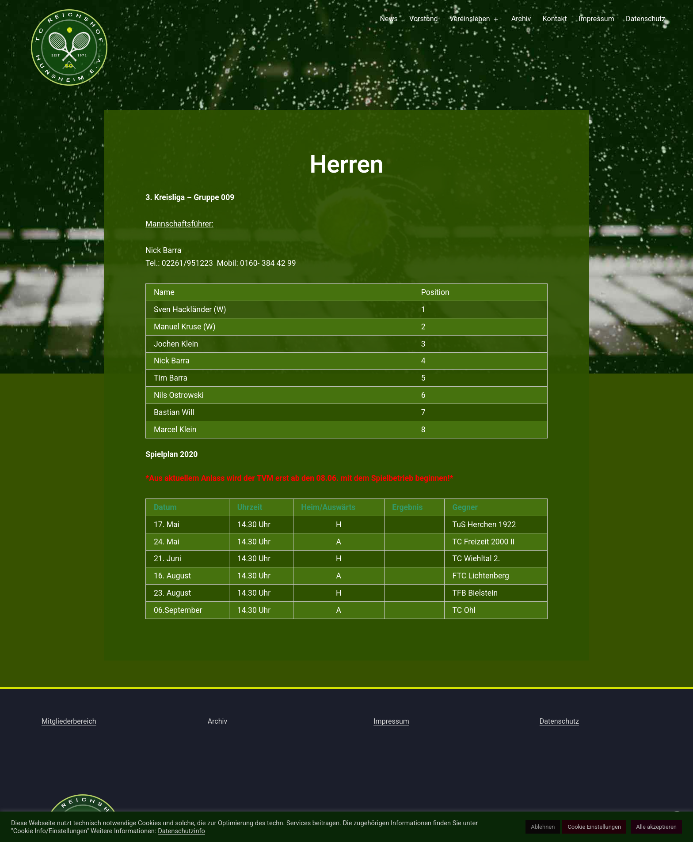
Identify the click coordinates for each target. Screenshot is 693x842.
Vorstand (423, 19)
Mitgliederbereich (69, 721)
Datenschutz (645, 19)
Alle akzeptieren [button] (656, 826)
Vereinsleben (469, 19)
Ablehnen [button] (543, 826)
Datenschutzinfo (181, 831)
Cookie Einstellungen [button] (594, 826)
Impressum (596, 19)
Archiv (521, 19)
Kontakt (555, 19)
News (389, 19)
